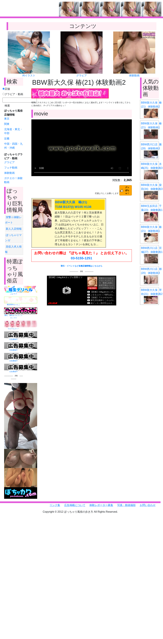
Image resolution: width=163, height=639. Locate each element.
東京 (6, 118)
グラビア (81, 75)
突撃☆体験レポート (13, 220)
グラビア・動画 (12, 94)
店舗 (6, 88)
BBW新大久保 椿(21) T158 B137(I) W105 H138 (73, 204)
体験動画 (134, 75)
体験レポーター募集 (101, 505)
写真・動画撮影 (126, 505)
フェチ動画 (10, 167)
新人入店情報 (14, 228)
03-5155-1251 (81, 258)
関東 (6, 124)
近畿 (6, 138)
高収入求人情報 (13, 249)
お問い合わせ (148, 505)
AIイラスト (28, 75)
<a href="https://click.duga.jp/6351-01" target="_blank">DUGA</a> (81, 290)
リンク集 (55, 505)
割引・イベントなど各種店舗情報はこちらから (81, 266)
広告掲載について (74, 505)
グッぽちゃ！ (127, 190)
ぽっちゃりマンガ (13, 238)
